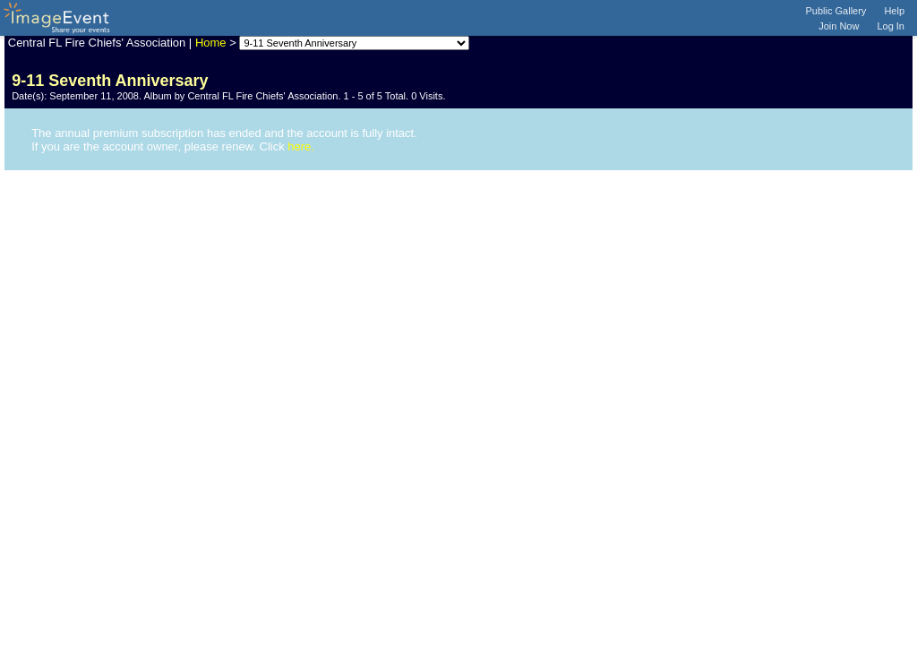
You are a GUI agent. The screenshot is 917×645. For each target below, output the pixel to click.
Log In (890, 26)
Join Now (838, 26)
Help (894, 10)
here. (300, 146)
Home (211, 42)
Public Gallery (836, 10)
